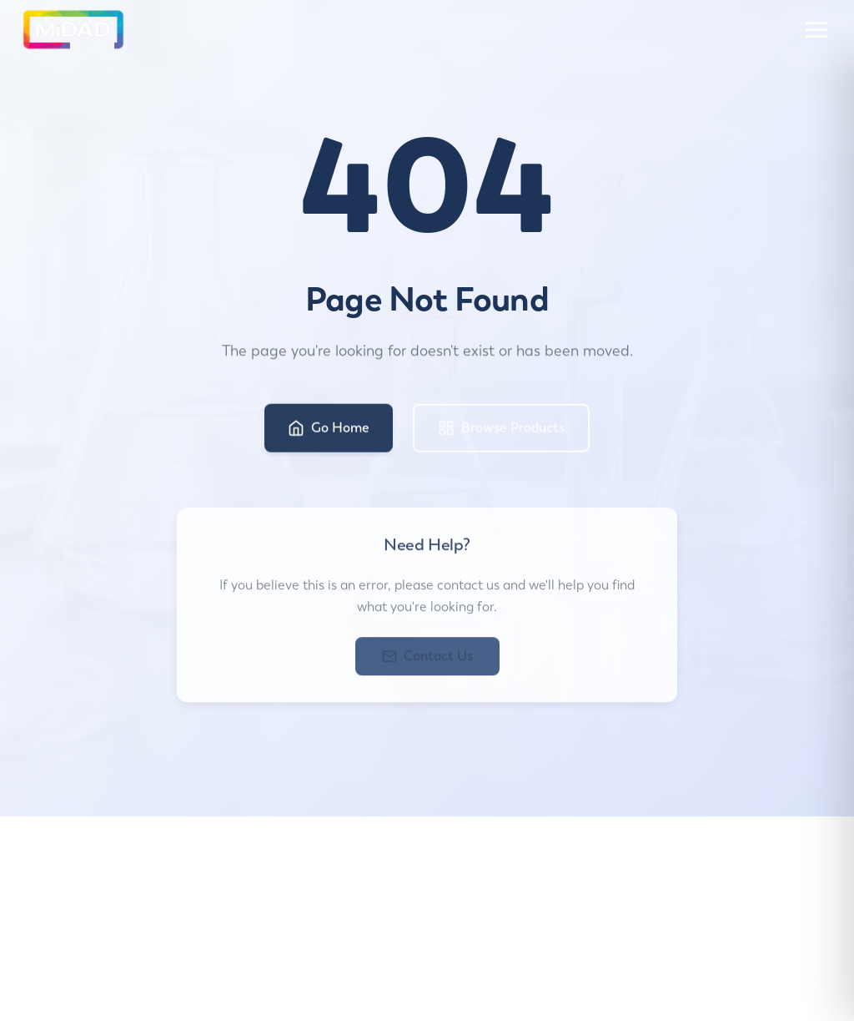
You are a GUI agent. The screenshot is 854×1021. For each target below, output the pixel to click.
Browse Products (501, 431)
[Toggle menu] (816, 29)
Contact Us (427, 661)
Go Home (328, 431)
